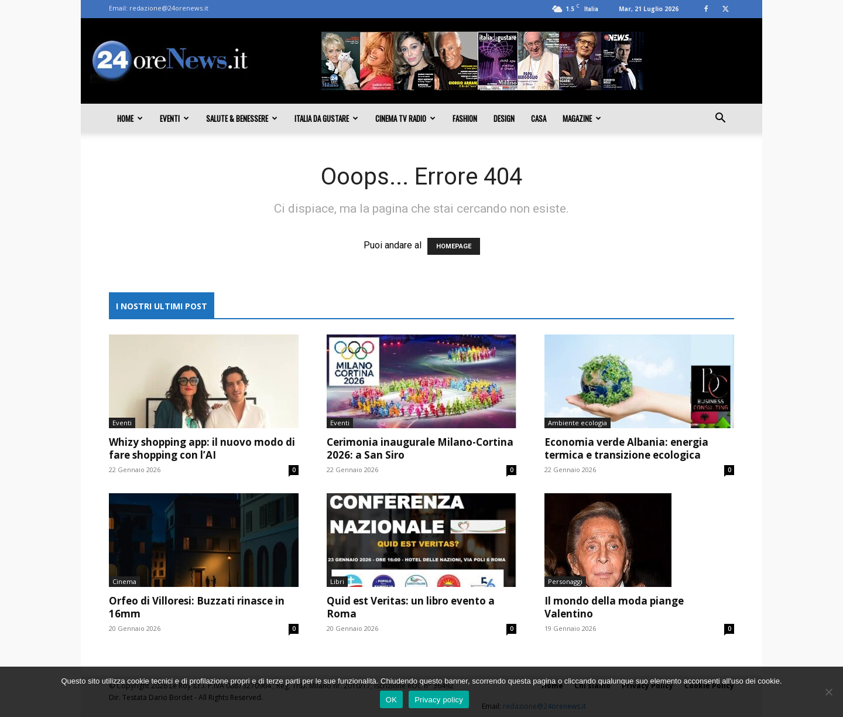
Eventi (174, 118)
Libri (337, 581)
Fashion (465, 118)
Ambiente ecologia (577, 422)
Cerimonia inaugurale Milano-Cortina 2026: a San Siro (420, 448)
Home (130, 118)
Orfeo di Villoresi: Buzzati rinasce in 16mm (197, 607)
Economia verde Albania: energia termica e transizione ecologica (626, 448)
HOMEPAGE (453, 246)
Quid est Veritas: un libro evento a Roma (411, 607)
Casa (538, 118)
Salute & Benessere (241, 118)
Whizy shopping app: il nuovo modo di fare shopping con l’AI (202, 448)
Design (504, 118)
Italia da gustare (326, 118)
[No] (828, 692)
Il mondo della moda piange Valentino (614, 607)
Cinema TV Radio (405, 118)
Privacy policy (438, 699)
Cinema (124, 581)
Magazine (582, 118)
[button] (720, 118)
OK (391, 699)
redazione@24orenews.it (168, 8)
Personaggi (565, 581)
